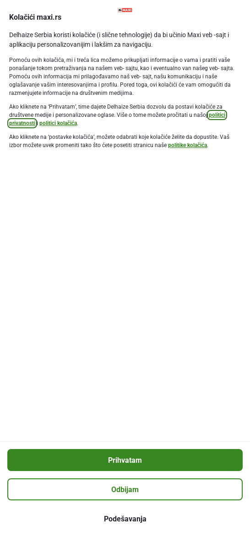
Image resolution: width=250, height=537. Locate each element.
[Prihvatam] (125, 460)
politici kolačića (58, 123)
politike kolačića (187, 145)
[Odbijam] (125, 489)
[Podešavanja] (125, 519)
